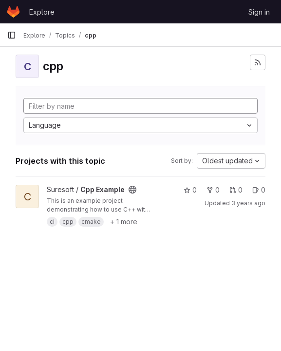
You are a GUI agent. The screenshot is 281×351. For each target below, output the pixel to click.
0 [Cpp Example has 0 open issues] (258, 190)
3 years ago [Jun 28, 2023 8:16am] (248, 203)
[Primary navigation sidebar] (11, 35)
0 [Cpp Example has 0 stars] (190, 190)
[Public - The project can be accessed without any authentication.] (132, 190)
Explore (42, 12)
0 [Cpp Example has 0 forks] (213, 190)
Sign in (259, 12)
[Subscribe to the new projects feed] (257, 62)
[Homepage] (13, 12)
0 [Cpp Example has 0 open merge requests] (236, 190)
